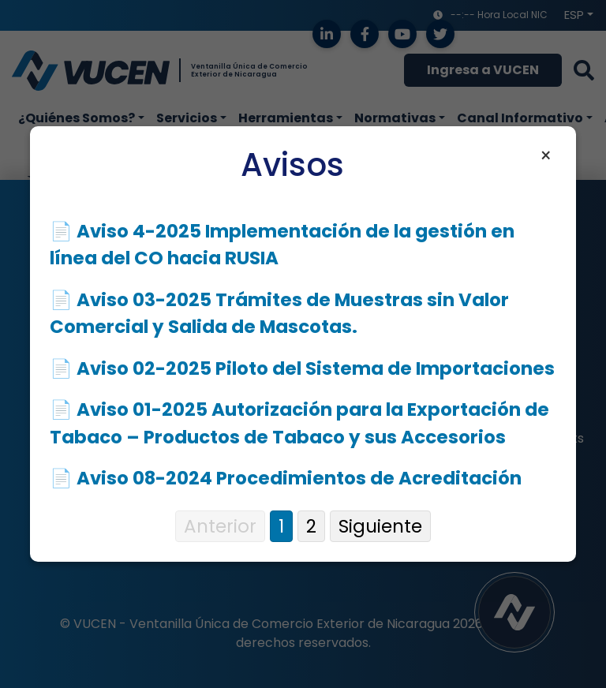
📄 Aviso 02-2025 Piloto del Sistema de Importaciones (302, 368)
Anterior (220, 526)
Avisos (292, 165)
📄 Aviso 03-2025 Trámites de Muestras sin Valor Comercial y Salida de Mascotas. (279, 313)
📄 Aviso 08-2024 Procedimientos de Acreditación (286, 478)
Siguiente (380, 526)
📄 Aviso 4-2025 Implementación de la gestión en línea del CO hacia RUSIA (282, 245)
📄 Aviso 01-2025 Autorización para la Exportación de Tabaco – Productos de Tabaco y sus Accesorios (299, 423)
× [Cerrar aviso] (546, 156)
